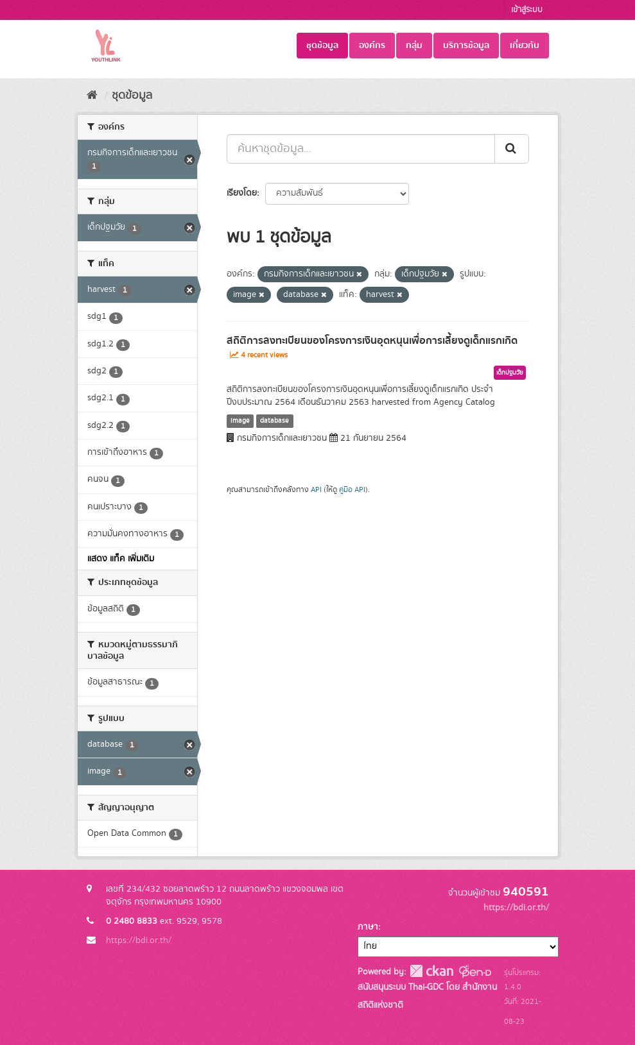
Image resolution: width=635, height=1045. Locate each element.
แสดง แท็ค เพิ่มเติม (120, 558)
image (240, 421)
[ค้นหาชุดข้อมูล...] (361, 149)
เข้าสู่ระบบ (527, 10)
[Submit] (511, 149)
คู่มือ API (352, 489)
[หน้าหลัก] (92, 95)
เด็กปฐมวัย (509, 372)
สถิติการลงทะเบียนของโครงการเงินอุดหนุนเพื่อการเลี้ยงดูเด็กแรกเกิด (372, 340)
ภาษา (368, 927)
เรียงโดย (242, 193)
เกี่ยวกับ (524, 45)
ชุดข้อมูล (322, 45)
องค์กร (372, 45)
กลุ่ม (414, 45)
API (316, 489)
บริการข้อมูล (466, 45)
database (274, 421)
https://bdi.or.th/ (138, 940)
